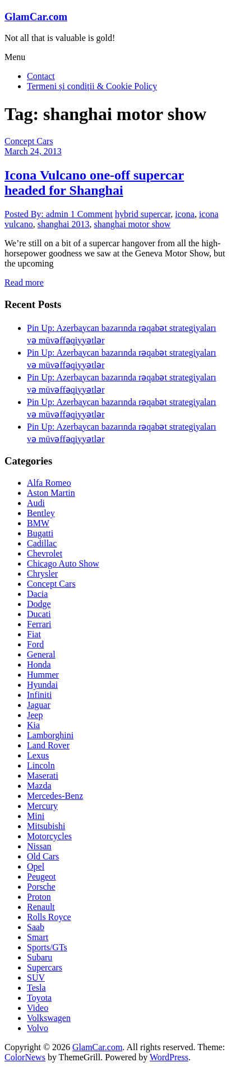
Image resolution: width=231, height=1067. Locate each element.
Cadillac (42, 543)
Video (37, 1008)
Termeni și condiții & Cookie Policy (92, 86)
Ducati (39, 614)
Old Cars (43, 856)
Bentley (41, 513)
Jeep (35, 715)
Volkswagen (49, 1018)
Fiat (34, 634)
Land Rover (48, 745)
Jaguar (38, 705)
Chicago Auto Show (63, 563)
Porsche (41, 886)
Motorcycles (49, 836)
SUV (36, 977)
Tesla (36, 987)
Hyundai (42, 684)
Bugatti (40, 533)
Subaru (39, 957)
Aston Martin (51, 493)
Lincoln (41, 765)
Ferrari (39, 624)
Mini (35, 816)
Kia (33, 725)
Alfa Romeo (49, 482)
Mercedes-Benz (55, 796)
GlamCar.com (35, 16)
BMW (38, 523)
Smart (37, 937)
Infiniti (39, 695)
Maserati (42, 775)
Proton (39, 897)
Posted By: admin (37, 214)
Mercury (42, 806)
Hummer (43, 674)
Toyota (39, 997)
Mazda (39, 785)
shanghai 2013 (64, 224)
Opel (35, 866)
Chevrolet (44, 553)
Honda (39, 664)
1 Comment (92, 214)
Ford (35, 644)
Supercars (44, 967)
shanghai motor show (132, 224)
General (41, 654)
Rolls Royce (49, 917)
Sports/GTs (47, 947)
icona (185, 214)
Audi (36, 503)
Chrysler (42, 573)
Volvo (37, 1028)
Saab (35, 927)
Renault (41, 907)
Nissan (39, 846)
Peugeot (41, 876)
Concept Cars (28, 141)
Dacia (37, 594)
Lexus (38, 755)
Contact (41, 76)
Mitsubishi (46, 826)
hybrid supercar (142, 214)
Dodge (39, 604)
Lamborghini (50, 735)
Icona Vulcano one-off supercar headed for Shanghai (94, 182)
